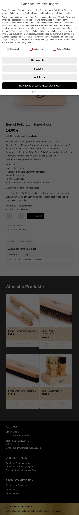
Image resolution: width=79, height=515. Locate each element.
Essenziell (13, 44)
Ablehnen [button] (39, 72)
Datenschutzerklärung (21, 27)
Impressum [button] (53, 87)
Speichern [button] (39, 64)
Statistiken (36, 44)
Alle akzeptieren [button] (39, 55)
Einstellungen (30, 32)
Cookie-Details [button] (27, 87)
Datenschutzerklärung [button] (40, 87)
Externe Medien (61, 44)
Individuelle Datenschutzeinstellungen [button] (39, 81)
